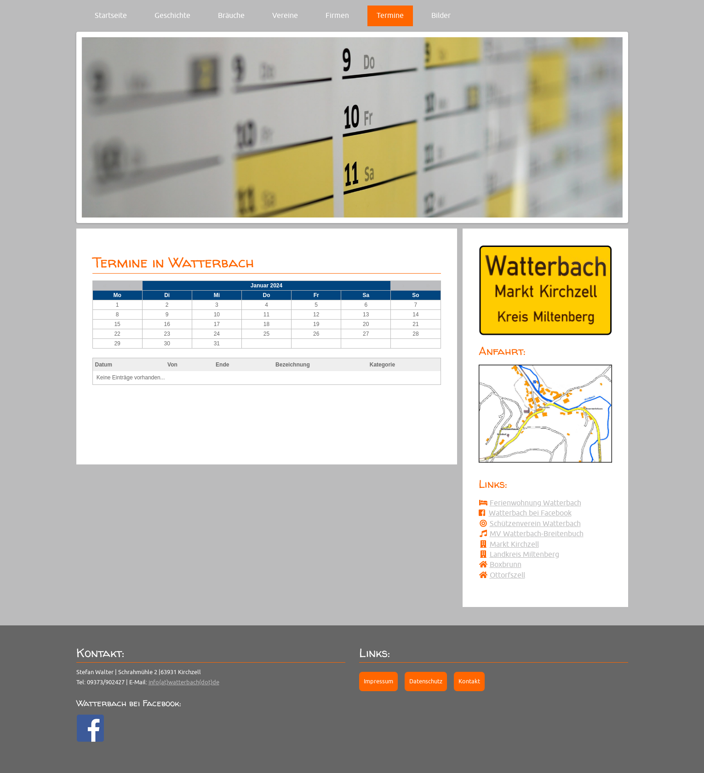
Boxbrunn (505, 564)
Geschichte (172, 15)
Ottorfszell (507, 575)
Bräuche (231, 15)
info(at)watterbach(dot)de (184, 682)
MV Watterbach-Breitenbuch (537, 533)
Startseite (111, 15)
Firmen (337, 15)
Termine (390, 15)
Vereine (285, 15)
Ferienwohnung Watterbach (535, 502)
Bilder (441, 15)
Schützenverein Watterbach (535, 523)
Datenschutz (425, 681)
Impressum (378, 681)
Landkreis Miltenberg (524, 554)
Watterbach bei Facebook (530, 513)
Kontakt (469, 681)
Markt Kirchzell (514, 544)
